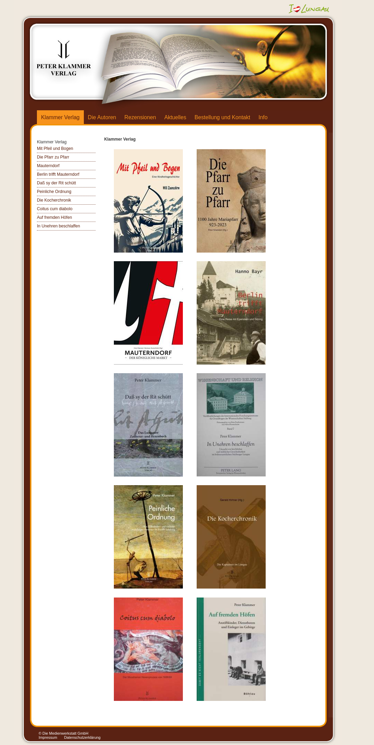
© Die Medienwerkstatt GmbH (63, 733)
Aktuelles (175, 117)
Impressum (48, 737)
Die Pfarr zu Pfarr (53, 157)
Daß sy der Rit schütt (56, 183)
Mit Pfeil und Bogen (55, 148)
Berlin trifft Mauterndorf (58, 174)
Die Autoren (102, 117)
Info (262, 117)
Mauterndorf (48, 165)
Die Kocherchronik (54, 200)
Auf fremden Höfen (54, 217)
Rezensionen (140, 117)
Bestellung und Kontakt (222, 117)
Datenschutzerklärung (82, 737)
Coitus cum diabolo (54, 208)
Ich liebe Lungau (309, 8)
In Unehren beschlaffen (58, 226)
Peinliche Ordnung (54, 191)
